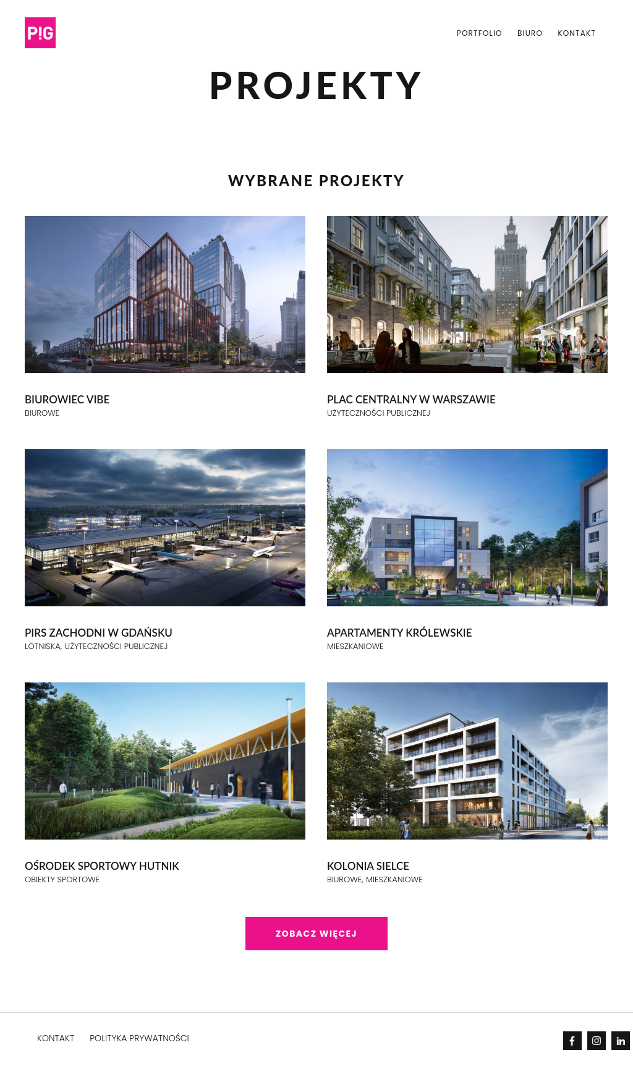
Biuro (530, 33)
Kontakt (577, 33)
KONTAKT (55, 1038)
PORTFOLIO (480, 33)
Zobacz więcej (316, 933)
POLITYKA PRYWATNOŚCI (139, 1038)
